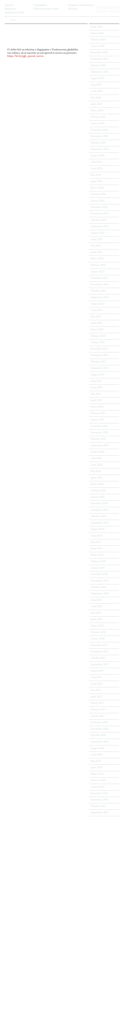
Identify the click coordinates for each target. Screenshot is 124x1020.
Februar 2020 (98, 490)
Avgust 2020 (97, 452)
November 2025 (99, 59)
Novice (37, 12)
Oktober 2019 (98, 516)
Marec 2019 (97, 555)
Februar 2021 (98, 413)
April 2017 (96, 696)
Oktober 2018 (98, 587)
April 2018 (96, 619)
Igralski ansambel (14, 12)
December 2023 (99, 207)
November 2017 (99, 651)
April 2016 (96, 767)
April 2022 (96, 323)
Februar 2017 (98, 709)
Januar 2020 (98, 497)
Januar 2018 (98, 638)
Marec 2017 (97, 703)
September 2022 (100, 297)
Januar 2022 (98, 342)
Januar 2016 (98, 787)
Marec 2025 (97, 110)
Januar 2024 (98, 200)
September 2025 (100, 72)
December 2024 (99, 130)
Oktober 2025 (98, 65)
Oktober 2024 (98, 143)
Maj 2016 (96, 761)
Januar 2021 (98, 419)
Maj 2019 (96, 542)
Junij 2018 (96, 606)
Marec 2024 (97, 188)
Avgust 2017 (97, 671)
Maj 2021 (96, 394)
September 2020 (100, 445)
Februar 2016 (98, 780)
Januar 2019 (98, 568)
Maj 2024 (96, 175)
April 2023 (96, 252)
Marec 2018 (97, 626)
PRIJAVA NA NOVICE (27, 20)
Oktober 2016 (98, 735)
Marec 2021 (97, 407)
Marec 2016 (97, 774)
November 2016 (99, 729)
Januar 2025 (98, 123)
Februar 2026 (98, 39)
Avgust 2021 (97, 374)
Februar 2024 (98, 194)
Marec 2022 (97, 329)
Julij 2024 (96, 162)
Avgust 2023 (97, 233)
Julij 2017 (96, 677)
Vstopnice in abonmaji (80, 5)
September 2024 (100, 149)
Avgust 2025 (97, 78)
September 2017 (100, 664)
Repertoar (10, 9)
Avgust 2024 (97, 155)
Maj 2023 (96, 246)
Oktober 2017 (98, 658)
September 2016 (100, 742)
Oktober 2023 (98, 220)
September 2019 (100, 523)
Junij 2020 (96, 464)
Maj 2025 (96, 97)
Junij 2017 (96, 684)
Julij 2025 (96, 84)
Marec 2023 (97, 258)
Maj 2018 (96, 613)
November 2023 (99, 213)
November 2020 (99, 432)
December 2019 (99, 503)
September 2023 (100, 226)
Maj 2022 (96, 316)
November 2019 (99, 510)
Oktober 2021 (98, 362)
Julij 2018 (96, 600)
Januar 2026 (98, 46)
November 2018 (99, 580)
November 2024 (99, 136)
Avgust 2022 (97, 304)
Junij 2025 (96, 91)
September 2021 (100, 368)
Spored (9, 5)
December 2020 (99, 426)
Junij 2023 (96, 239)
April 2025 (96, 104)
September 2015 (100, 812)
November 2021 (99, 355)
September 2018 (100, 593)
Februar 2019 (98, 561)
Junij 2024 (96, 168)
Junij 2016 (96, 754)
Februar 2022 (98, 336)
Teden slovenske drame (46, 9)
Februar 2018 (98, 632)
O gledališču (40, 5)
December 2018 (99, 574)
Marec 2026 (97, 33)
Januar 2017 (98, 716)
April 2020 (96, 478)
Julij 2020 (96, 458)
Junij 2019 (96, 535)
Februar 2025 (98, 117)
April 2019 (96, 548)
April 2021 (96, 400)
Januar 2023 (98, 271)
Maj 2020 (96, 471)
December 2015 (99, 793)
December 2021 (99, 349)
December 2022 (99, 278)
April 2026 (96, 27)
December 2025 (99, 52)
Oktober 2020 (98, 439)
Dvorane (73, 9)
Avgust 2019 (97, 529)
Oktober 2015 (98, 806)
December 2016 (99, 722)
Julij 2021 (96, 381)
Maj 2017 (96, 690)
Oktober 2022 (98, 291)
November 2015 (99, 799)
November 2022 (99, 284)
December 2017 (99, 645)
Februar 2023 (98, 265)
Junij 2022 (96, 310)
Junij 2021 (96, 387)
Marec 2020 (97, 484)
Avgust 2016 (97, 748)
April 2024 (96, 181)
